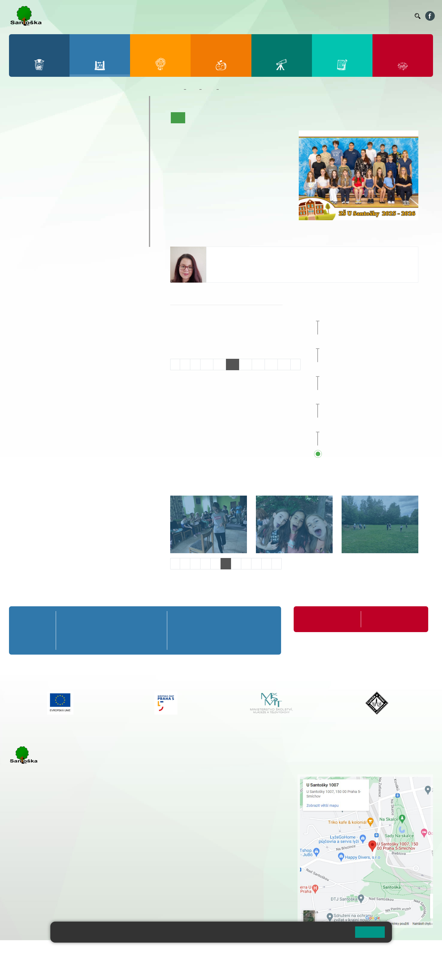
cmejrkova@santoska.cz (45, 856)
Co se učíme (241, 117)
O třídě (195, 117)
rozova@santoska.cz (41, 886)
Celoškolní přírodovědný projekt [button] (373, 316)
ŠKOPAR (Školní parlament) (53, 240)
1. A (21, 119)
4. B (96, 131)
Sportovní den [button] (353, 399)
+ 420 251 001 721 (199, 777)
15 (271, 364)
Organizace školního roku (325, 619)
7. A (46, 166)
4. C (96, 143)
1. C (21, 143)
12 (232, 364)
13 (245, 364)
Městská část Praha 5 (29, 904)
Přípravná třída (36, 101)
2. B (46, 131)
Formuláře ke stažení (386, 619)
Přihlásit (147, 948)
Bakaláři (224, 16)
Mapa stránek (120, 948)
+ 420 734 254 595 (229, 808)
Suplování (328, 16)
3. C (71, 143)
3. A (71, 119)
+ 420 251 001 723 (35, 849)
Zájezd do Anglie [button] (362, 371)
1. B (21, 131)
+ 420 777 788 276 (72, 880)
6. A (21, 166)
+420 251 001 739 (231, 276)
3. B (71, 131)
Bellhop (244, 16)
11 (219, 364)
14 (258, 364)
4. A (96, 119)
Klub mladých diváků (44, 229)
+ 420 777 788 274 (197, 790)
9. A (96, 166)
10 (206, 364)
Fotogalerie (301, 117)
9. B (96, 177)
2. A (46, 119)
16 (284, 364)
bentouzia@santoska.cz (237, 270)
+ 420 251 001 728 (199, 783)
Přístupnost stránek (181, 948)
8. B (71, 177)
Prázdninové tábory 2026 (49, 217)
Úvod (178, 117)
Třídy (209, 89)
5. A (122, 119)
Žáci (193, 89)
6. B (21, 177)
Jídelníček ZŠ (268, 16)
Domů (175, 89)
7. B (46, 177)
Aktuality (215, 117)
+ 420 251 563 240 (35, 880)
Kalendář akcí (271, 117)
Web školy (422, 948)
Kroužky (27, 205)
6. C (21, 189)
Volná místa (377, 16)
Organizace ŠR (300, 16)
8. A (71, 166)
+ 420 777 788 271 (72, 849)
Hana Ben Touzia (232, 253)
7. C (46, 189)
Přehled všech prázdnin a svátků (374, 455)
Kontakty (401, 16)
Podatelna (351, 16)
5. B (122, 131)
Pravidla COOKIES (224, 948)
